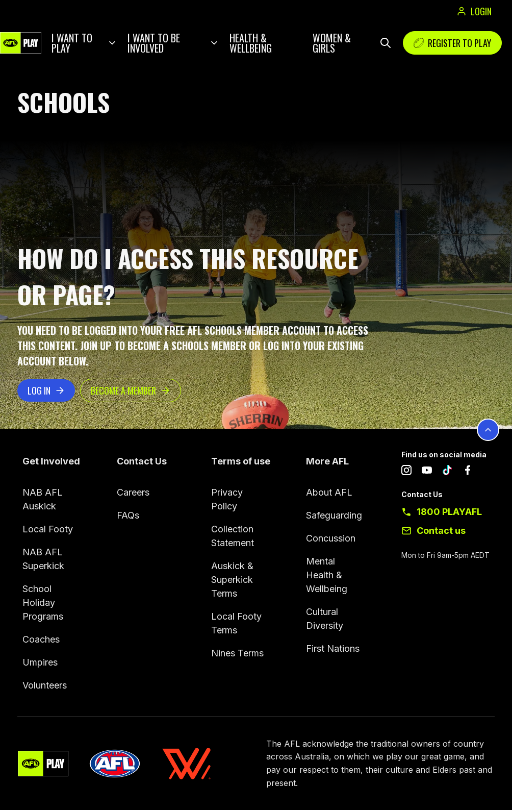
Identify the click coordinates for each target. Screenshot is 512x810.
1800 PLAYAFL (449, 511)
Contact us (441, 530)
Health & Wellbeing (250, 43)
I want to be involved (153, 43)
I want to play (72, 43)
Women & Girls (332, 43)
